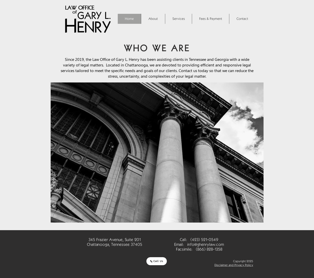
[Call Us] (156, 261)
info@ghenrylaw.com (205, 244)
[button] (153, 19)
